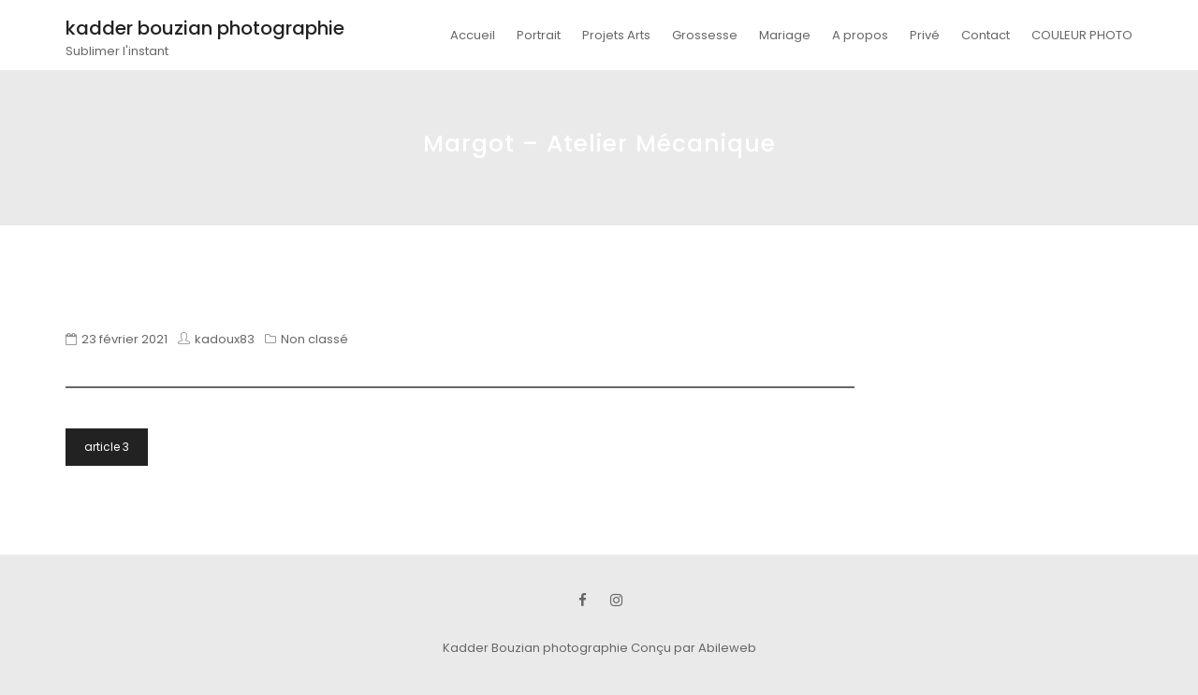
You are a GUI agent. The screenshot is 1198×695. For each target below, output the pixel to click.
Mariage (785, 35)
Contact (985, 35)
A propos (860, 35)
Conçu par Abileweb (693, 648)
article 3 (106, 447)
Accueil (472, 35)
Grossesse (705, 35)
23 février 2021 (124, 339)
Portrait (539, 35)
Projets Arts (616, 35)
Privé (925, 35)
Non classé (314, 339)
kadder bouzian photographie (205, 28)
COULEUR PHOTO (1081, 35)
